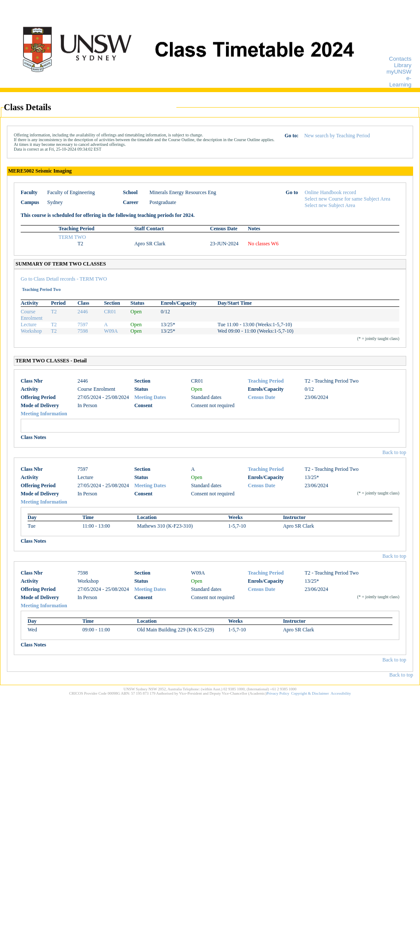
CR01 (110, 312)
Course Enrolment (32, 315)
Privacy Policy (277, 693)
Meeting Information (44, 414)
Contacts (400, 59)
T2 (53, 312)
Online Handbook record (330, 192)
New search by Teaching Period (337, 136)
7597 (83, 324)
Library (402, 65)
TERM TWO (72, 237)
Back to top (394, 452)
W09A (111, 331)
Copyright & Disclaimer (310, 693)
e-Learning (400, 81)
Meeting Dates (150, 397)
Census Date (262, 397)
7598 (83, 331)
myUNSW (398, 71)
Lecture (29, 324)
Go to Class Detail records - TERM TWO (64, 279)
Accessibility (341, 693)
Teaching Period (266, 381)
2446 (83, 312)
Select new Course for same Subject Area (348, 199)
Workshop (31, 331)
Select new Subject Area (330, 205)
